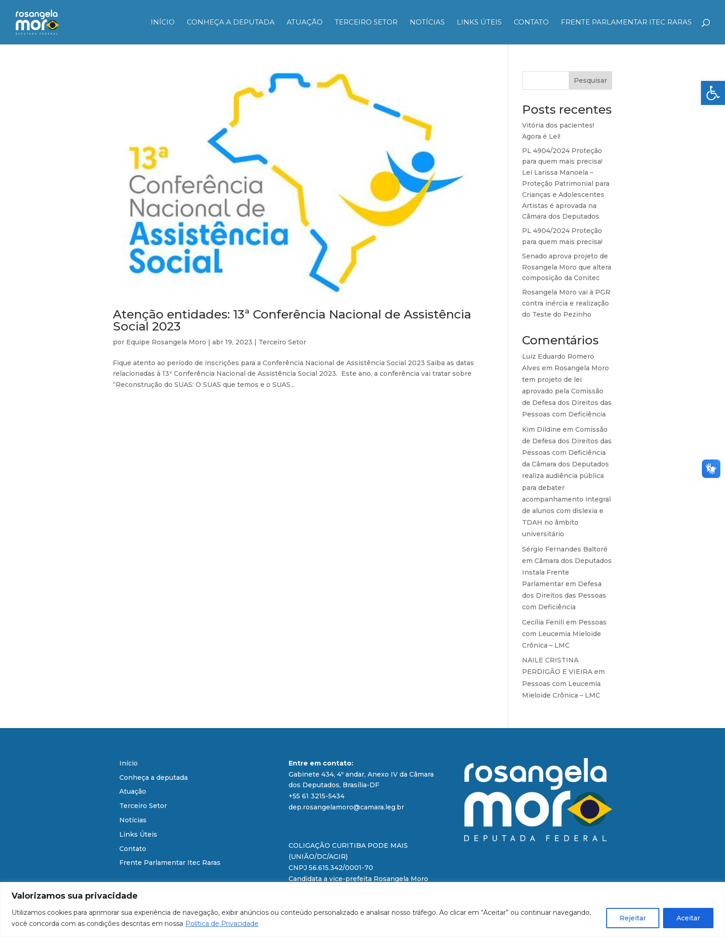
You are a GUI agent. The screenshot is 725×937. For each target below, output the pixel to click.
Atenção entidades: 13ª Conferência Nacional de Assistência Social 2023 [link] (292, 320)
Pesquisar (590, 80)
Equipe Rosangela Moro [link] (166, 342)
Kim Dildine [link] (541, 429)
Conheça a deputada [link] (231, 22)
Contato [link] (531, 22)
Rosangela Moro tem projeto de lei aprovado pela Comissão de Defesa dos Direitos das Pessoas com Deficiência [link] (567, 391)
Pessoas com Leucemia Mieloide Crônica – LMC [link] (564, 633)
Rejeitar (633, 918)
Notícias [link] (427, 22)
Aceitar (688, 918)
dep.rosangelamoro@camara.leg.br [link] (346, 807)
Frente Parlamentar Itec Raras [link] (626, 22)
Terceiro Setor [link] (366, 22)
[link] (713, 93)
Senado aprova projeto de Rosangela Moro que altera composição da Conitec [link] (566, 267)
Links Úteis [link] (479, 22)
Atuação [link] (305, 22)
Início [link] (163, 22)
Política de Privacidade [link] (221, 923)
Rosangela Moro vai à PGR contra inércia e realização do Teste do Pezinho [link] (566, 303)
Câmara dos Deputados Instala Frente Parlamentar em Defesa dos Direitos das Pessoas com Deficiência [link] (567, 584)
